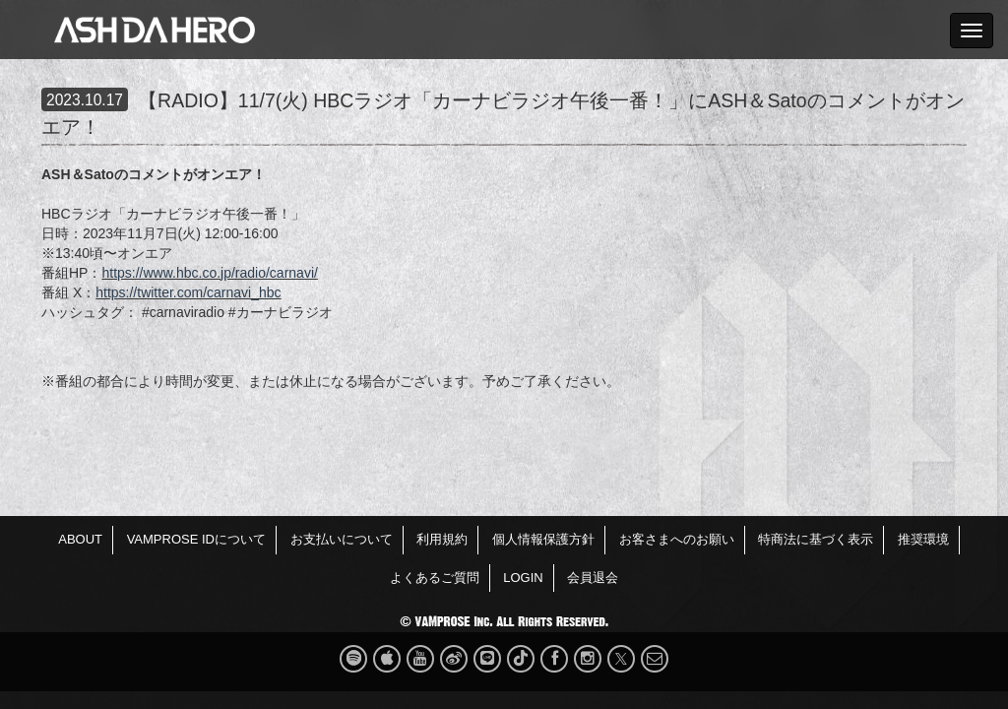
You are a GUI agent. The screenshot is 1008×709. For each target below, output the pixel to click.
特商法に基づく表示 (815, 539)
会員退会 (592, 577)
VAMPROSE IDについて (196, 539)
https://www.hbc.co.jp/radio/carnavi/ (209, 273)
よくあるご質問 (434, 577)
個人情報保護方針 (543, 539)
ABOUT (80, 539)
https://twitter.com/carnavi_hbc (188, 292)
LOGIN (522, 577)
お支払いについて (341, 539)
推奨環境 (923, 539)
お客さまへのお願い (676, 539)
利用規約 (442, 539)
